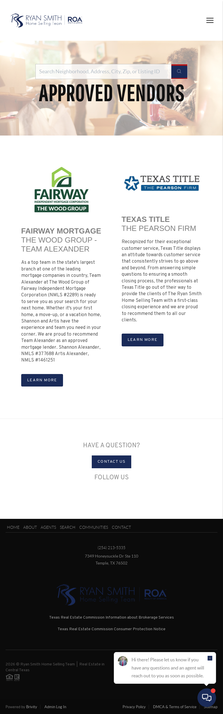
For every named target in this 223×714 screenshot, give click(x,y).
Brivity (31, 707)
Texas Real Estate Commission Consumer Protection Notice (111, 629)
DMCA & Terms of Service (175, 707)
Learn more (42, 380)
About (30, 527)
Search (67, 527)
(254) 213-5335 (111, 547)
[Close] (210, 658)
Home (13, 527)
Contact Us (111, 461)
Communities (93, 527)
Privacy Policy (134, 707)
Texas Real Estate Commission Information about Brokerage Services (111, 617)
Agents (48, 527)
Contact (121, 527)
